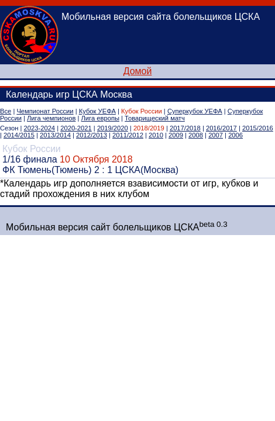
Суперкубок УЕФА (194, 111)
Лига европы (100, 118)
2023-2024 (40, 128)
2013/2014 (55, 135)
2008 (195, 135)
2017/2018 (185, 128)
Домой (137, 71)
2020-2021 (76, 128)
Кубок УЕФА (97, 111)
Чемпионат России (44, 111)
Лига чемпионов (51, 118)
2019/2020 (112, 128)
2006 (235, 135)
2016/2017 (221, 128)
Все (5, 111)
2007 (215, 135)
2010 (156, 135)
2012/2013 (91, 135)
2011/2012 (127, 135)
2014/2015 (19, 135)
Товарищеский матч (155, 118)
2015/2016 (257, 128)
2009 (176, 135)
